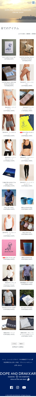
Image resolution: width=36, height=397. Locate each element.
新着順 (34, 33)
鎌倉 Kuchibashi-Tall (27, 257)
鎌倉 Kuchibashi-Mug (26, 207)
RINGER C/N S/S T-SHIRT (9, 307)
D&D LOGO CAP (26, 232)
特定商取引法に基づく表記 (11, 362)
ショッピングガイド (12, 359)
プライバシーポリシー (26, 362)
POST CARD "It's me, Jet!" (9, 57)
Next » (21, 343)
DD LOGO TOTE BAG (26, 307)
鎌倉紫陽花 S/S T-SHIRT (26, 282)
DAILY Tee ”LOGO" (9, 207)
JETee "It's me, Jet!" (9, 257)
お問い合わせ (18, 365)
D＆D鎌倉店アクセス (26, 359)
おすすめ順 (21, 33)
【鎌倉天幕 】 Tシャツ (9, 332)
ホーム (4, 359)
